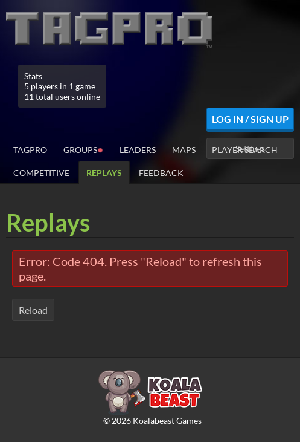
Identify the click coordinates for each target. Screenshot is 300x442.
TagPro (30, 150)
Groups (83, 149)
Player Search (245, 150)
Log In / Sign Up (250, 119)
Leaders (138, 150)
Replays (104, 172)
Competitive (41, 172)
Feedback (161, 172)
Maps (184, 150)
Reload (33, 310)
